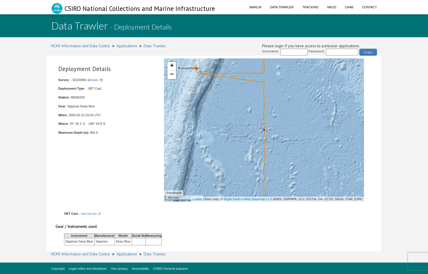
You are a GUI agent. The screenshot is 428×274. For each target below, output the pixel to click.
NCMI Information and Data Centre (80, 45)
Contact (369, 7)
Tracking (310, 7)
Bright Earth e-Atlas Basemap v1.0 (248, 199)
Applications (127, 45)
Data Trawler (282, 7)
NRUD (331, 7)
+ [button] (172, 66)
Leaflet (197, 199)
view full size (89, 213)
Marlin (255, 7)
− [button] (172, 74)
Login (368, 52)
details (93, 80)
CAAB (349, 7)
